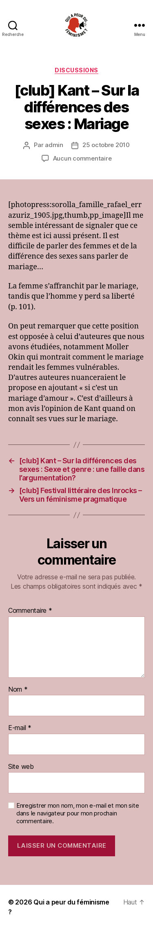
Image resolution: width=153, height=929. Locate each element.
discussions (76, 70)
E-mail (19, 728)
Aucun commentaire (82, 158)
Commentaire (30, 610)
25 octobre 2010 (106, 145)
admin (54, 145)
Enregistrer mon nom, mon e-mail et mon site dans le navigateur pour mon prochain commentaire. (77, 813)
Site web (21, 766)
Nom (18, 689)
